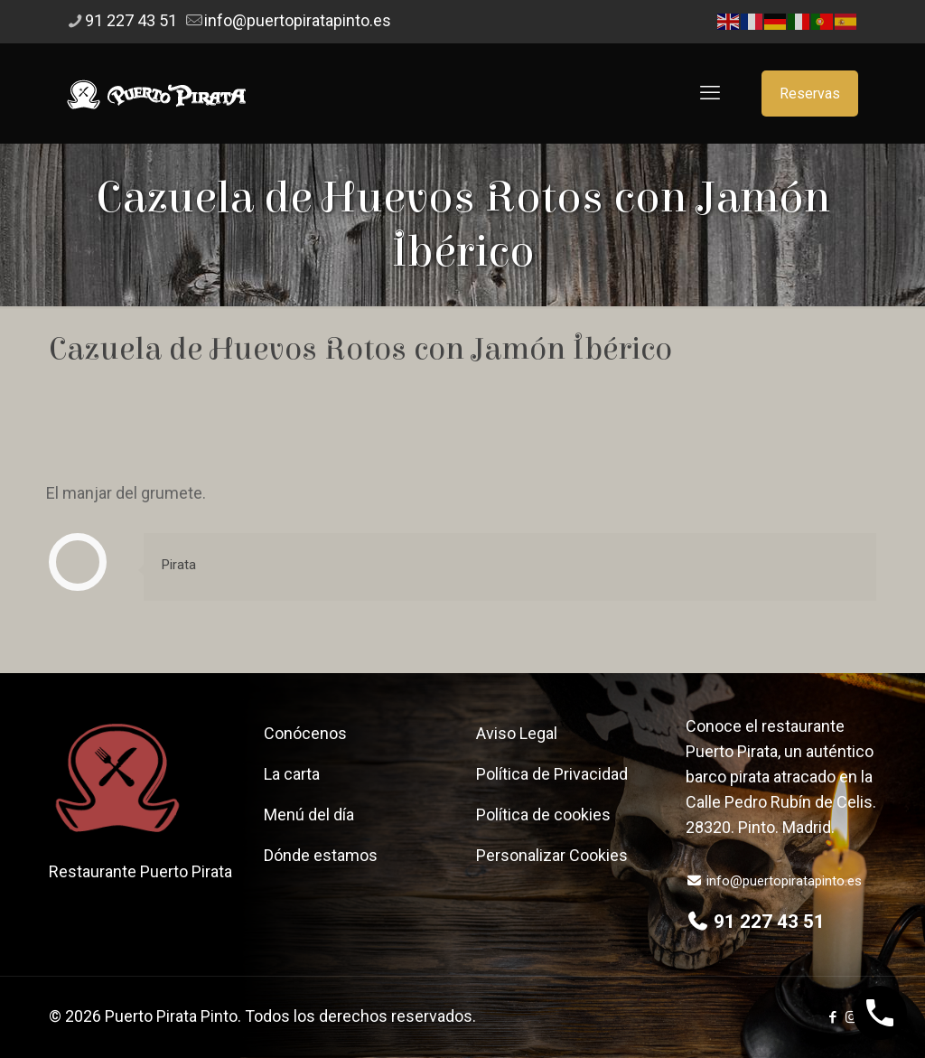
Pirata (179, 565)
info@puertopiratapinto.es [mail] (297, 20)
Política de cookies (543, 814)
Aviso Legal (516, 733)
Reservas (810, 93)
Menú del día (309, 814)
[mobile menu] (710, 93)
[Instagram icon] (851, 1017)
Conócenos (305, 733)
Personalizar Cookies (552, 855)
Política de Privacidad (552, 773)
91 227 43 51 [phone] (131, 20)
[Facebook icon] (832, 1017)
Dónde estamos (321, 855)
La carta (292, 773)
